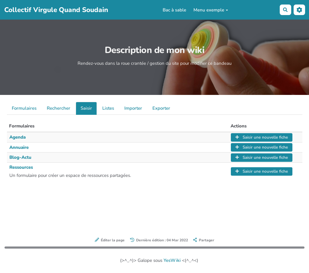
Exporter (161, 108)
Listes (108, 108)
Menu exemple (210, 10)
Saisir (86, 108)
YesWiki (172, 260)
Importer (133, 108)
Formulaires (24, 108)
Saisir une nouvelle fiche (261, 137)
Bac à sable (174, 10)
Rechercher (58, 108)
